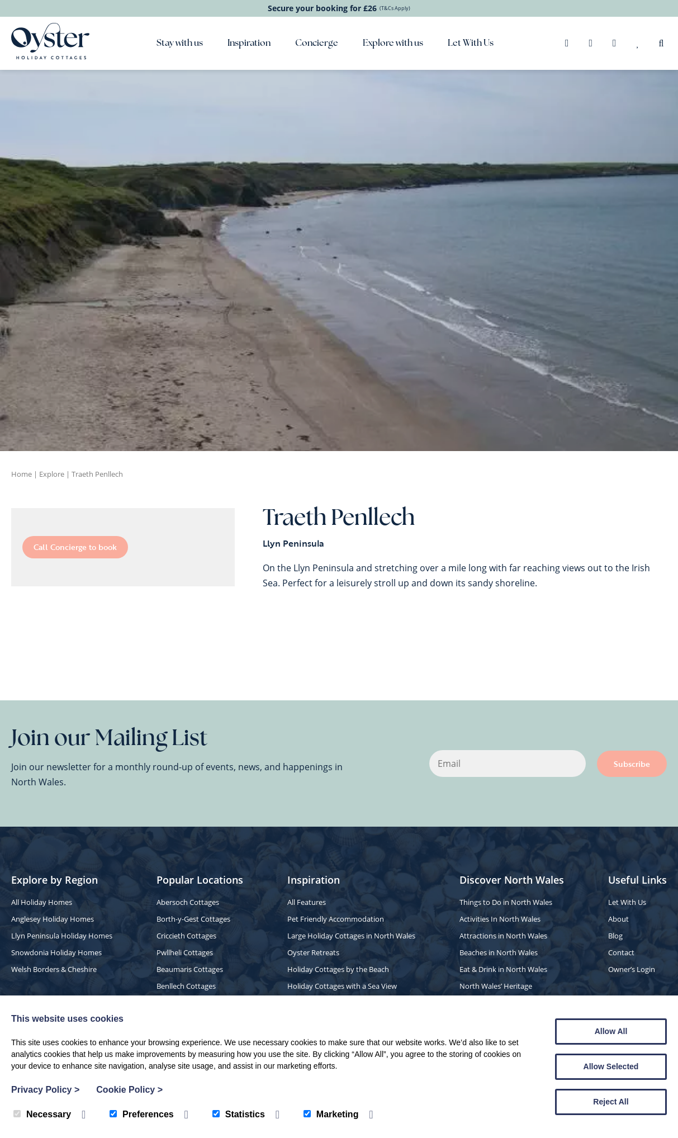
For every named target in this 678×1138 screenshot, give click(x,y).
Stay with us (180, 43)
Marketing (331, 1114)
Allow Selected (611, 1066)
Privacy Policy (45, 1089)
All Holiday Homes (41, 902)
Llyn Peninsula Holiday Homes (61, 936)
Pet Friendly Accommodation (335, 919)
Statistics (238, 1114)
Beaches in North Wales (498, 952)
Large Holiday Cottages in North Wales (351, 936)
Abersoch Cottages (188, 902)
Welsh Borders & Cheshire (54, 969)
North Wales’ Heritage (495, 986)
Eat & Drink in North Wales (503, 969)
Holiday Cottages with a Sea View (342, 986)
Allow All (611, 1031)
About (618, 919)
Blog (615, 936)
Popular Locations (200, 879)
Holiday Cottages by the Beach (338, 969)
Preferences (142, 1114)
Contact (621, 952)
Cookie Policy (129, 1089)
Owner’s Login (631, 969)
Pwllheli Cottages (185, 952)
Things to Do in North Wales (505, 902)
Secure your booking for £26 (339, 8)
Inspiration (249, 43)
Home (21, 474)
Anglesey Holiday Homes (52, 919)
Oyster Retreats (313, 952)
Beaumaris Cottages (190, 969)
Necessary (42, 1114)
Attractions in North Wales (503, 936)
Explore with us (393, 43)
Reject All (610, 1101)
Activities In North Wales (499, 919)
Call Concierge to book (75, 547)
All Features (306, 902)
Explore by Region (54, 879)
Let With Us (471, 43)
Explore (51, 474)
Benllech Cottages (186, 986)
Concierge (316, 43)
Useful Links (637, 879)
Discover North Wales (511, 879)
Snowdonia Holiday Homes (56, 952)
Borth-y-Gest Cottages (193, 919)
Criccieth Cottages (186, 936)
